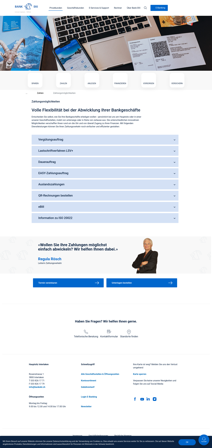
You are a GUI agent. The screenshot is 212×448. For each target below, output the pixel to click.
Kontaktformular (109, 334)
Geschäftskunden (75, 8)
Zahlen (37, 93)
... (23, 93)
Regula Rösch (49, 259)
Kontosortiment (88, 380)
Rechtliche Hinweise (122, 436)
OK (187, 442)
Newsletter (86, 406)
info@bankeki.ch (37, 387)
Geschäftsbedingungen (98, 436)
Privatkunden (55, 8)
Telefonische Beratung (86, 334)
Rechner (118, 8)
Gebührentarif (88, 387)
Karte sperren (139, 374)
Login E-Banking (89, 396)
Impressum (77, 436)
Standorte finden (129, 334)
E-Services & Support (99, 8)
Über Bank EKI (133, 8)
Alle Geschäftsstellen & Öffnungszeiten (100, 374)
